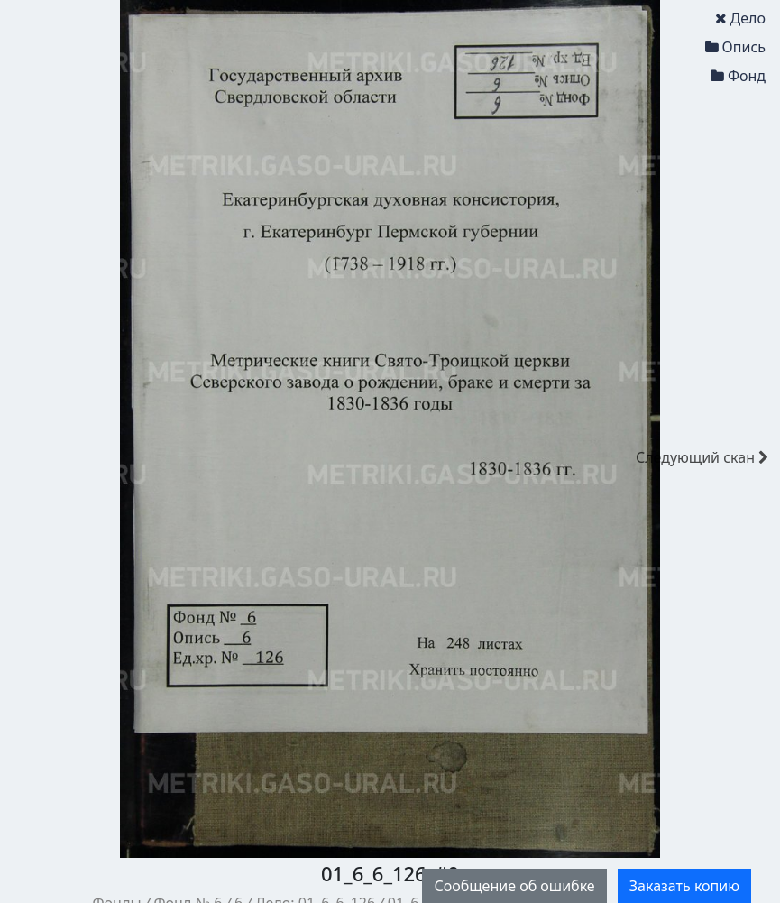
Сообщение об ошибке (514, 886)
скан (702, 457)
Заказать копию (684, 886)
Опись (735, 47)
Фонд (738, 76)
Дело (740, 18)
